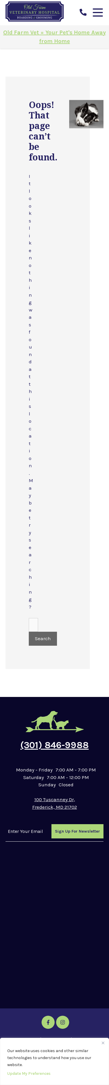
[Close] (102, 1042)
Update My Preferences (29, 1073)
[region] (54, 1061)
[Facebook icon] (48, 1022)
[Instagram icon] (62, 1022)
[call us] (83, 12)
